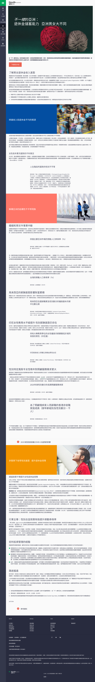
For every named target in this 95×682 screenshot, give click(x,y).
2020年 (43, 377)
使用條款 (16, 637)
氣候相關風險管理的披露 (15, 640)
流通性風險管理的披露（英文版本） (17, 649)
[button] (50, 442)
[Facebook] (52, 638)
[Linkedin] (60, 638)
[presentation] (3, 9)
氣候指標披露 (12, 643)
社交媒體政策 (23, 637)
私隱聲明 (11, 637)
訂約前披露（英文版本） (15, 646)
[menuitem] (3, 9)
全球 (45, 677)
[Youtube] (56, 638)
